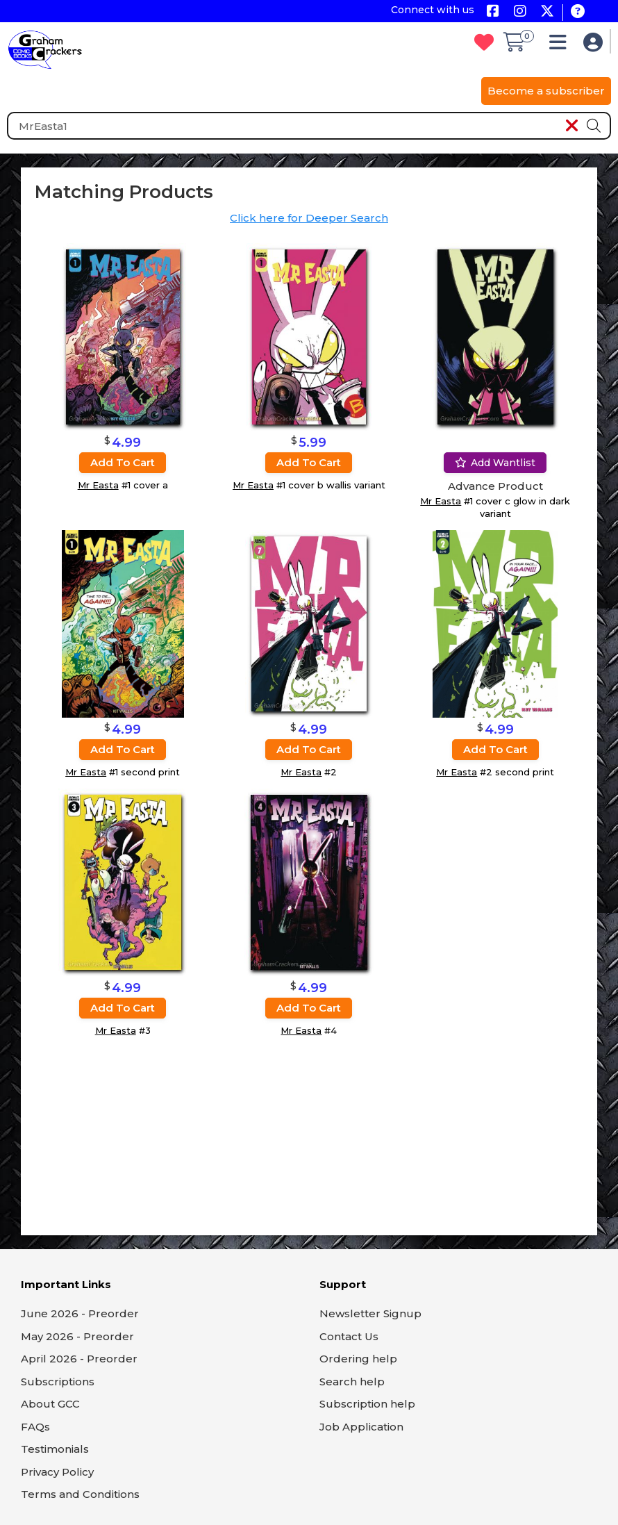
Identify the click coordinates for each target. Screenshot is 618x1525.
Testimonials (55, 1449)
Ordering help (358, 1358)
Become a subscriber (546, 90)
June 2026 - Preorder (80, 1313)
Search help (352, 1381)
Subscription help (367, 1403)
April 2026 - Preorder (79, 1358)
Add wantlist (495, 462)
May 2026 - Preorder (77, 1336)
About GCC (50, 1403)
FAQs (35, 1426)
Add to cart (122, 462)
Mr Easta (98, 485)
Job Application (361, 1426)
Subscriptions (57, 1381)
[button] (561, 45)
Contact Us (348, 1336)
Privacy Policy (57, 1471)
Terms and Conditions (80, 1494)
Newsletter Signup (370, 1313)
